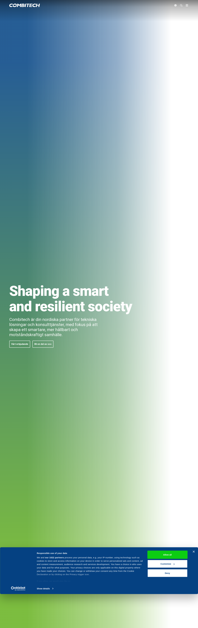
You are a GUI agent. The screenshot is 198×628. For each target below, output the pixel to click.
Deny (167, 607)
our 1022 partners (54, 591)
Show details (43, 622)
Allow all (167, 588)
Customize (168, 598)
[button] (19, 344)
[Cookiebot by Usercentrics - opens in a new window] (18, 622)
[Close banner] (194, 586)
